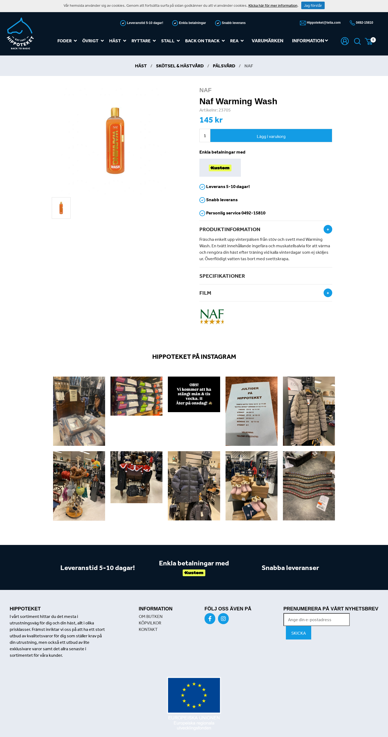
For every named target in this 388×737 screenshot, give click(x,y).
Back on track (206, 40)
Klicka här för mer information (272, 5)
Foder (68, 40)
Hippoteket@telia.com (323, 23)
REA (238, 40)
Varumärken (267, 40)
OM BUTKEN (150, 616)
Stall (171, 40)
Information (310, 40)
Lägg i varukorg (271, 136)
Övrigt (94, 40)
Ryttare (144, 40)
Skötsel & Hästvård (180, 65)
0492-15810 (364, 23)
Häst (118, 40)
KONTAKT (148, 629)
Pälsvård (224, 65)
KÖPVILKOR (150, 622)
